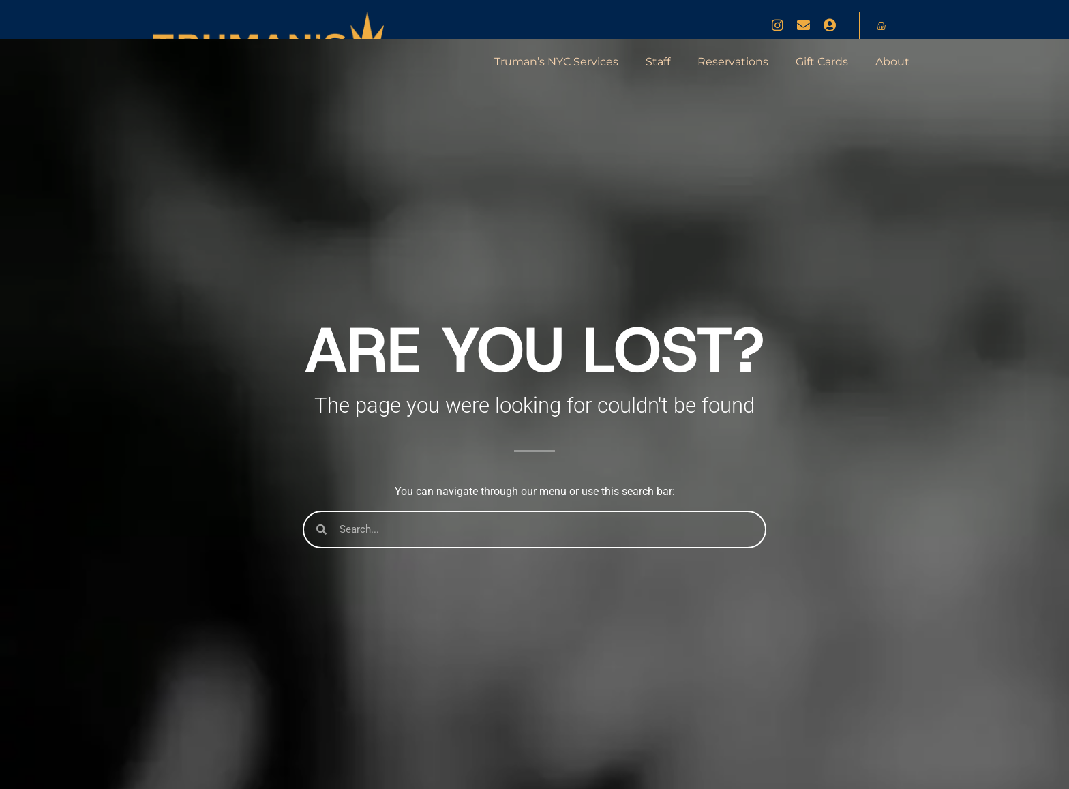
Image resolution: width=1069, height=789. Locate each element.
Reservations (732, 61)
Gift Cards (822, 61)
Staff (658, 61)
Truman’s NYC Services (556, 61)
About (892, 61)
